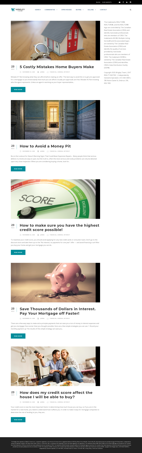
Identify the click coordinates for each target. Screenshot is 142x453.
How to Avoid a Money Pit (43, 146)
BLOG (98, 2)
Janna (42, 71)
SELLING (91, 9)
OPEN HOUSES (66, 9)
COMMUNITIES (50, 9)
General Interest (63, 71)
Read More (18, 89)
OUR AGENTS (107, 2)
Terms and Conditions (90, 448)
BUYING (79, 9)
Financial (53, 71)
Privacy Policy (82, 448)
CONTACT (104, 9)
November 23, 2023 (29, 71)
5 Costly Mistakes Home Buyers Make (54, 67)
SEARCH (37, 9)
